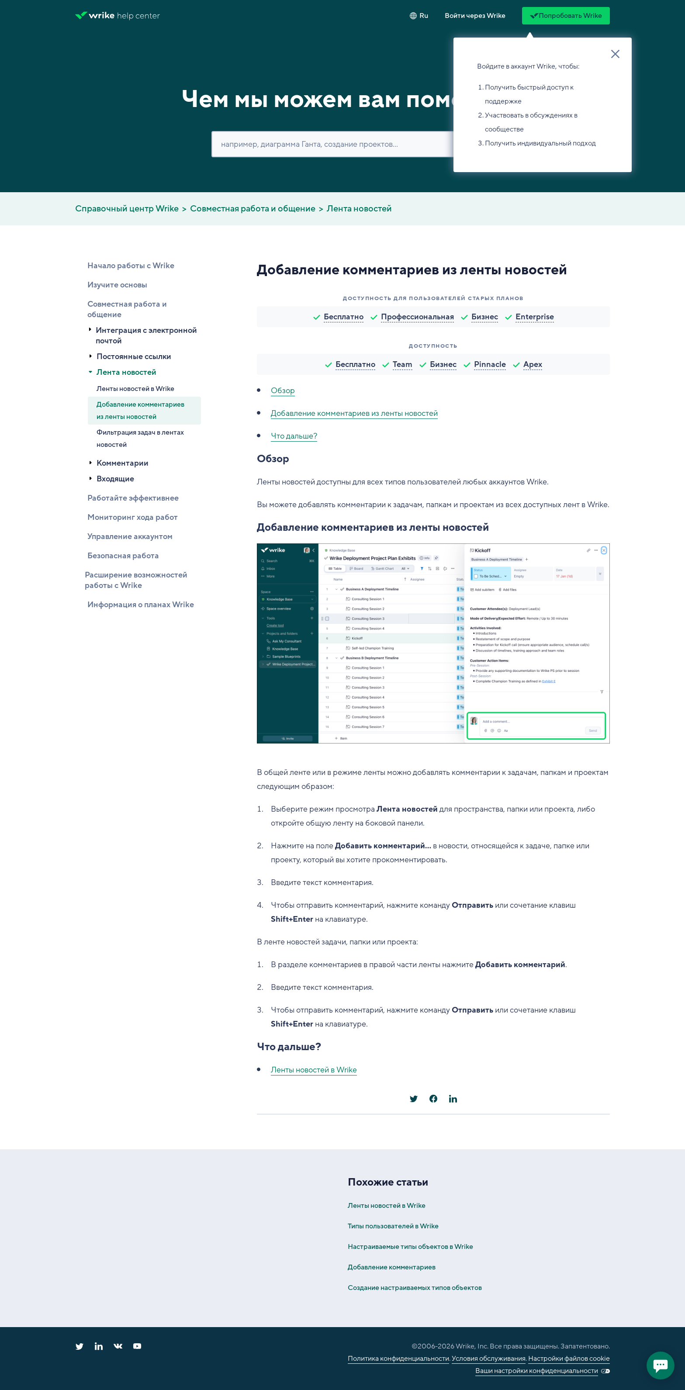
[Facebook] (433, 1098)
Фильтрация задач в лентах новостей (140, 439)
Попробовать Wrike (566, 16)
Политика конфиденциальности (398, 1358)
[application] (660, 1365)
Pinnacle (490, 364)
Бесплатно (343, 316)
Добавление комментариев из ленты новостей (140, 411)
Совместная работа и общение (252, 208)
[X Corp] (413, 1098)
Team (402, 364)
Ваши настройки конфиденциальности (536, 1371)
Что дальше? (294, 436)
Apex (532, 364)
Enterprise (534, 316)
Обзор (283, 390)
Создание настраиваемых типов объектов (415, 1288)
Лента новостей (359, 208)
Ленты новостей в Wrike (135, 389)
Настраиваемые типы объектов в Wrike (410, 1247)
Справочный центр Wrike (127, 208)
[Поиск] (342, 144)
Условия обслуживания (489, 1358)
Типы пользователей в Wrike (393, 1226)
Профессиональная (417, 316)
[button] (475, 15)
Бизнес (484, 316)
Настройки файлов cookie (569, 1358)
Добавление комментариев (392, 1267)
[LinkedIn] (453, 1098)
